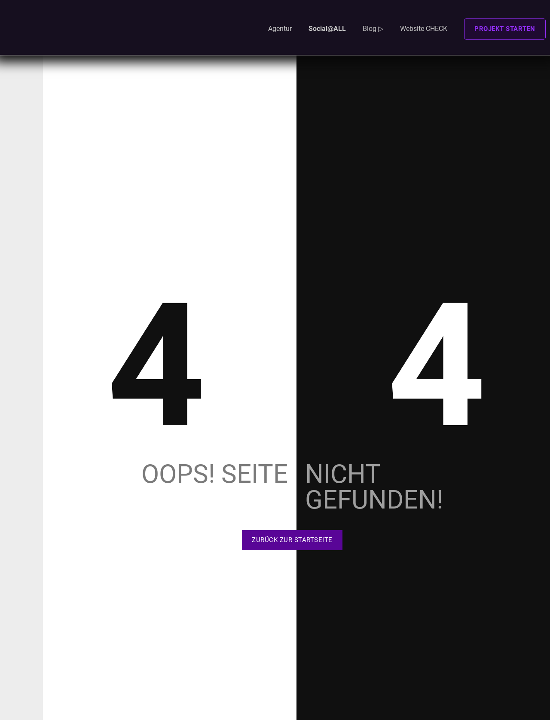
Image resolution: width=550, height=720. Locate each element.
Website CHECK (423, 29)
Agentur (280, 29)
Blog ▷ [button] (373, 29)
